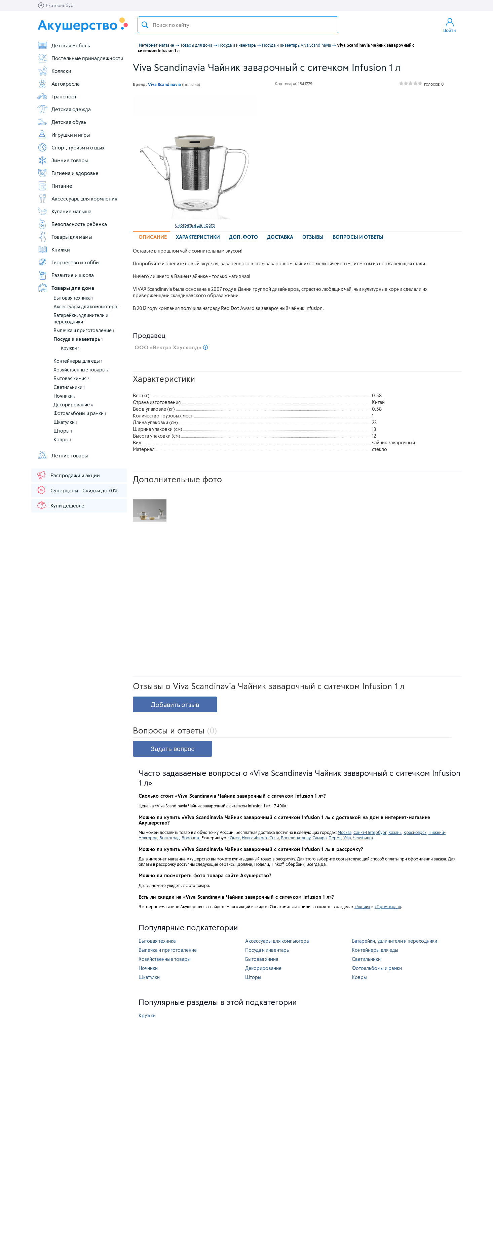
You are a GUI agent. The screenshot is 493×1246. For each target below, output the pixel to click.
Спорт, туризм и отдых (71, 147)
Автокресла (58, 83)
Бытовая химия (71, 378)
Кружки (70, 348)
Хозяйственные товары (81, 369)
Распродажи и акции (68, 475)
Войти (449, 25)
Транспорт (57, 96)
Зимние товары (62, 160)
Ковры (62, 439)
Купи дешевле (60, 505)
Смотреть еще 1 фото (195, 225)
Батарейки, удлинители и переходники (394, 941)
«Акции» (362, 906)
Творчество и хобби (68, 262)
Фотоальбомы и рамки (79, 413)
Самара (319, 837)
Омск (235, 837)
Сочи (274, 837)
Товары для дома (65, 287)
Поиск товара (145, 24)
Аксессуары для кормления (77, 198)
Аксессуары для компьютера (86, 306)
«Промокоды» (388, 906)
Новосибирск (254, 837)
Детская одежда (64, 109)
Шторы (62, 431)
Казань (395, 832)
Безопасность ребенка (72, 224)
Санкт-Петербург (369, 832)
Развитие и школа (65, 275)
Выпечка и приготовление (83, 330)
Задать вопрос (172, 748)
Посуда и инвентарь (78, 339)
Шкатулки (65, 422)
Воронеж (190, 837)
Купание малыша (64, 211)
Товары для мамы (64, 236)
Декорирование (73, 404)
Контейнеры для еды (77, 361)
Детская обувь (61, 122)
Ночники (64, 396)
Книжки (53, 249)
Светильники (69, 387)
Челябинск (363, 837)
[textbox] (238, 24)
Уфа (347, 837)
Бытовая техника (73, 298)
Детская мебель (63, 45)
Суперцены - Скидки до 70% (77, 490)
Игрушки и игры (63, 134)
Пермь (335, 837)
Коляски (54, 70)
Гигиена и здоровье (68, 173)
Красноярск (415, 832)
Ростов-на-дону (295, 837)
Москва (344, 832)
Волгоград (169, 837)
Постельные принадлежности (80, 58)
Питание (54, 185)
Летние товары (62, 455)
